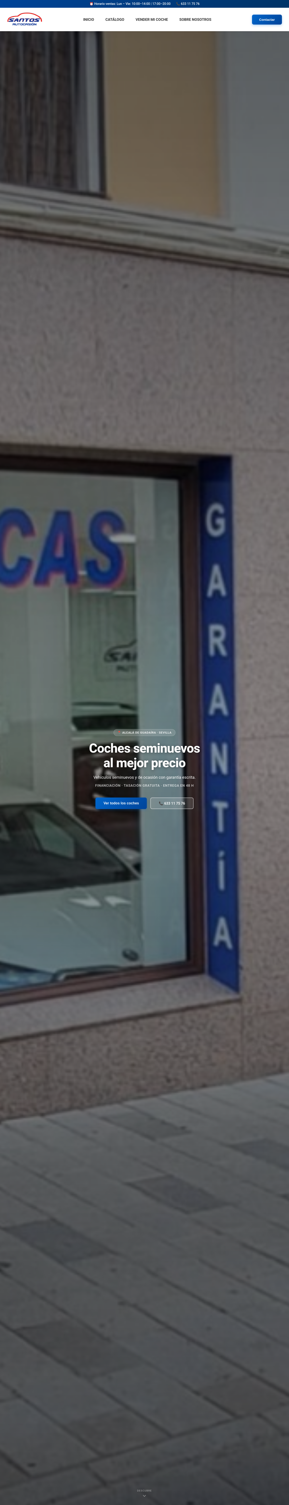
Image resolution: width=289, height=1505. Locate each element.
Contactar (267, 19)
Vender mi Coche (152, 19)
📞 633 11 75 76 (172, 803)
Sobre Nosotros (195, 19)
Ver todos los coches (121, 803)
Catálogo (114, 19)
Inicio (88, 19)
